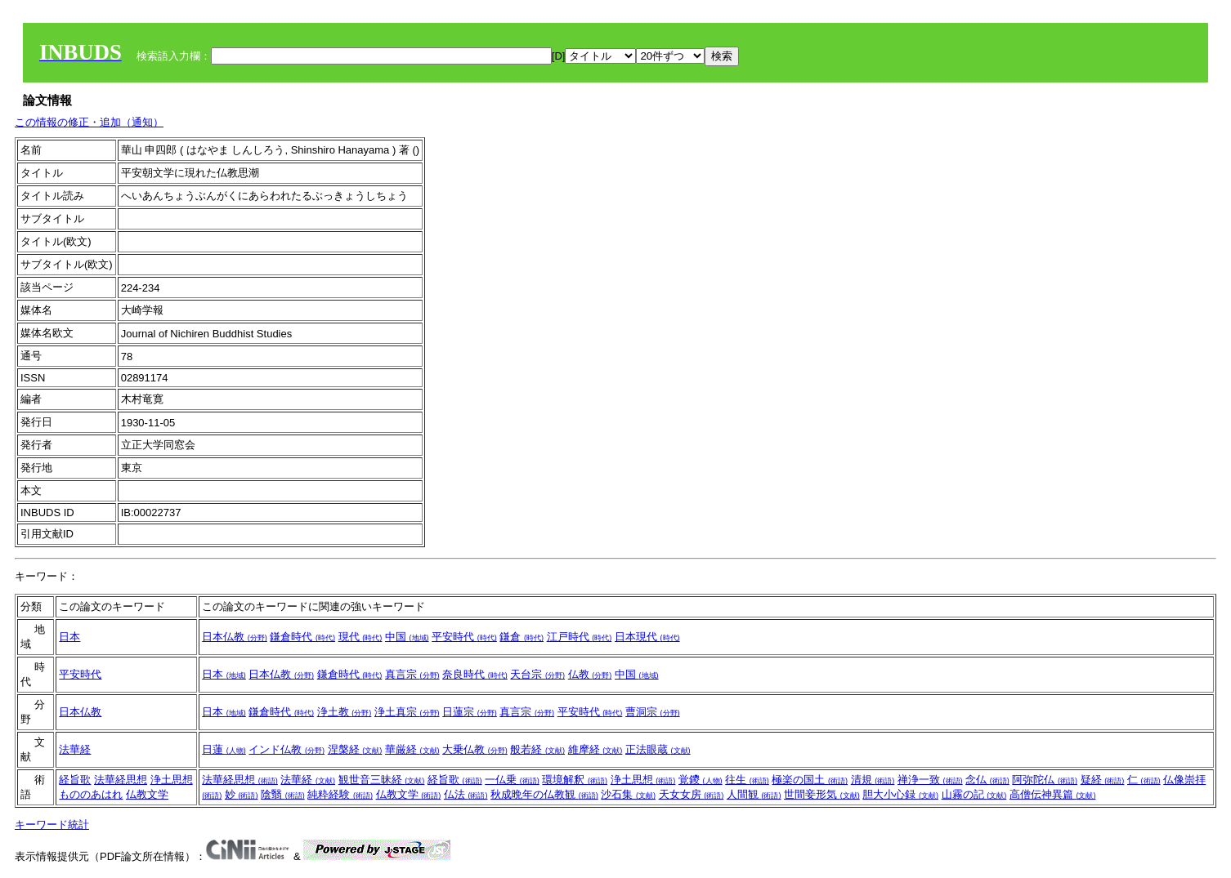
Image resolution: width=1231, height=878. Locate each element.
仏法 (466, 794)
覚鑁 (700, 779)
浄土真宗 (407, 712)
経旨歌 (75, 779)
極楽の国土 (810, 779)
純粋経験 (340, 794)
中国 (407, 637)
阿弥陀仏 (1044, 779)
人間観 (754, 794)
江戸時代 (579, 637)
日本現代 (647, 637)
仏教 (590, 674)
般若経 (537, 749)
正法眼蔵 (658, 749)
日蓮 (224, 749)
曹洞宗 (652, 712)
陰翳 (283, 794)
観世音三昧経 (381, 779)
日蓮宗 (469, 712)
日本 (69, 637)
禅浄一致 (930, 779)
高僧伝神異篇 (1052, 794)
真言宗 (412, 674)
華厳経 (412, 749)
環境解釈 (574, 779)
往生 (747, 779)
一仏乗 (512, 779)
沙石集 (628, 794)
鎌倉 (521, 637)
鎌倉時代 (302, 637)
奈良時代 (475, 674)
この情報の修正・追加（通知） (89, 122)
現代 (360, 637)
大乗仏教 (475, 749)
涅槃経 (355, 749)
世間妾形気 (822, 794)
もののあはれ (91, 794)
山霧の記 (974, 794)
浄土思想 (171, 779)
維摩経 (595, 749)
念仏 (987, 779)
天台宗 (537, 674)
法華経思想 (120, 779)
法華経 (75, 749)
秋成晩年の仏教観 (544, 794)
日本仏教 (234, 637)
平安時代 (464, 637)
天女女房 (691, 794)
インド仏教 (286, 749)
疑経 (1103, 779)
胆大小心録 (900, 794)
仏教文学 (147, 794)
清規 (873, 779)
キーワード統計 (52, 824)
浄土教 (344, 712)
